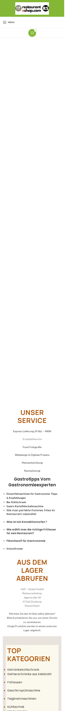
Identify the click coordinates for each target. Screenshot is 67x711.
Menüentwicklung (32, 462)
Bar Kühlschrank (16, 502)
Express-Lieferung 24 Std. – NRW (32, 431)
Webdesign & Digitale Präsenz (32, 454)
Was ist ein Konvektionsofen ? (27, 522)
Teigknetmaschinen (21, 698)
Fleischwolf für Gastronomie (26, 541)
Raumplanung (32, 470)
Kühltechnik (15, 707)
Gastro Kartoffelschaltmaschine (25, 506)
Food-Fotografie (32, 447)
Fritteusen (14, 682)
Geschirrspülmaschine (23, 690)
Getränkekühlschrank (23, 669)
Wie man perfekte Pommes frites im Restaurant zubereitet (31, 512)
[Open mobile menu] (8, 22)
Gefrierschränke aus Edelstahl (29, 674)
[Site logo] (32, 8)
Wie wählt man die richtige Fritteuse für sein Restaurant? (31, 531)
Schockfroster (15, 548)
